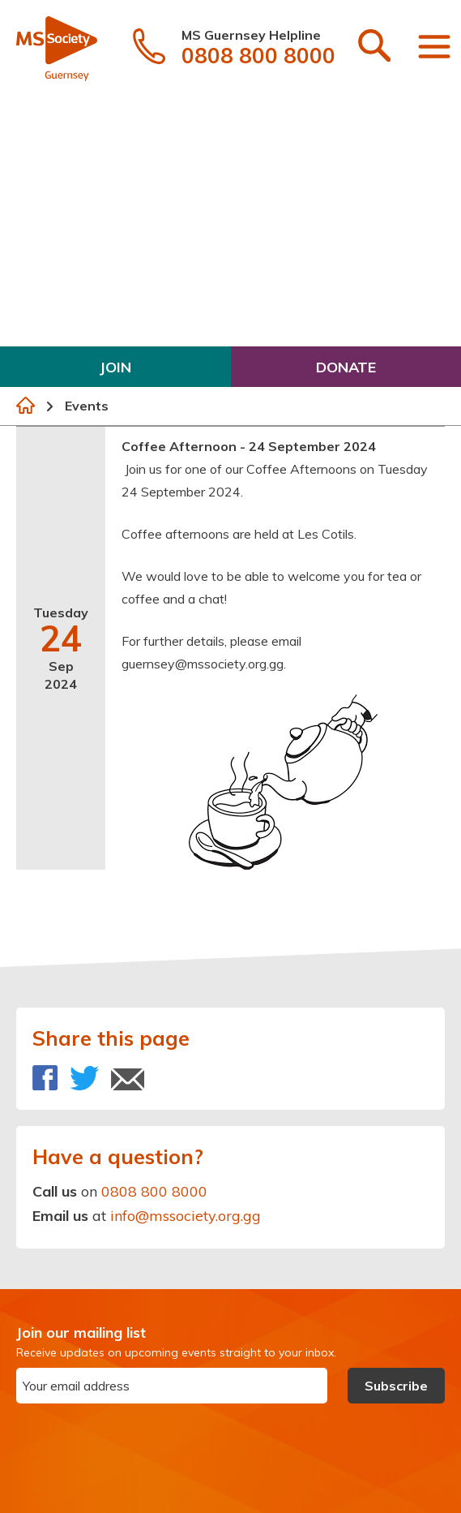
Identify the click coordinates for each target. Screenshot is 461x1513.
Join (115, 367)
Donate (346, 367)
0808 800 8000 (154, 1191)
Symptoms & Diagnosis (105, 157)
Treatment (61, 199)
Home (25, 405)
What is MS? (64, 114)
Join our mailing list (81, 1332)
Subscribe (396, 1386)
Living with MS (76, 241)
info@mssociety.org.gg (185, 1215)
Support (51, 283)
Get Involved (69, 325)
